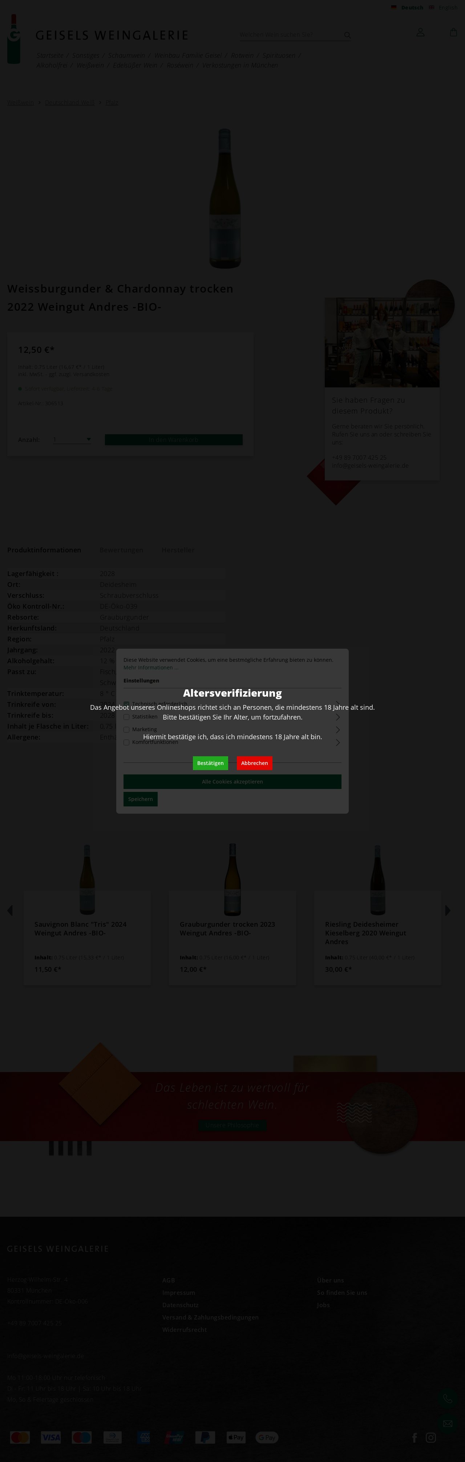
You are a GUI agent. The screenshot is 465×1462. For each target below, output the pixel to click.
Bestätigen (210, 763)
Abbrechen (254, 763)
